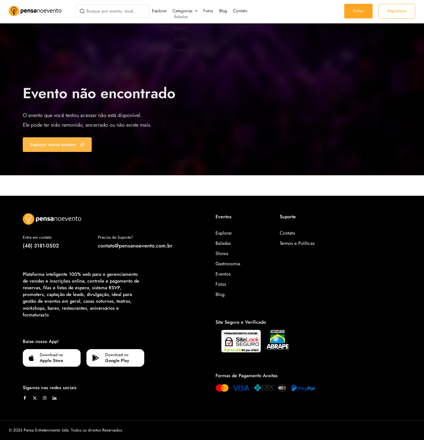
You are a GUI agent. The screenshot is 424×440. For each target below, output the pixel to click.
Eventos (223, 274)
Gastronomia (228, 263)
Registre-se (396, 11)
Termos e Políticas (297, 243)
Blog (223, 11)
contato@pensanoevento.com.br (135, 246)
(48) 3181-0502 (41, 246)
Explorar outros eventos (57, 144)
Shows (222, 253)
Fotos (208, 11)
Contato (240, 11)
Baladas (223, 243)
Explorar (159, 11)
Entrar (358, 11)
